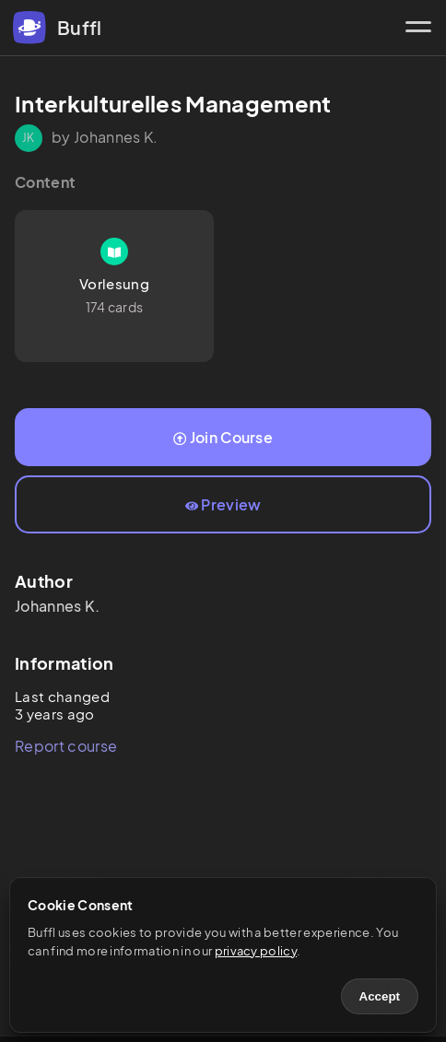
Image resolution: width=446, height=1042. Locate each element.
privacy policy (256, 950)
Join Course (223, 437)
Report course (66, 745)
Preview (223, 504)
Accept (379, 996)
